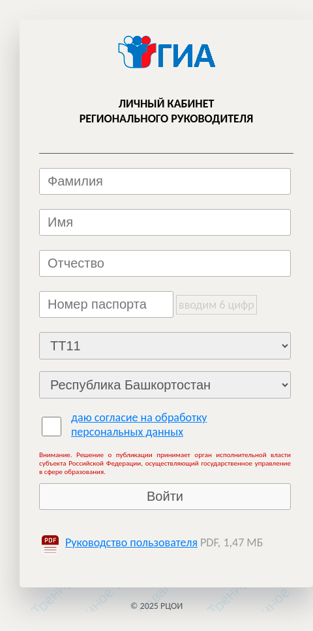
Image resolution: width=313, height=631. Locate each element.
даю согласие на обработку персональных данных (139, 424)
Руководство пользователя (131, 542)
